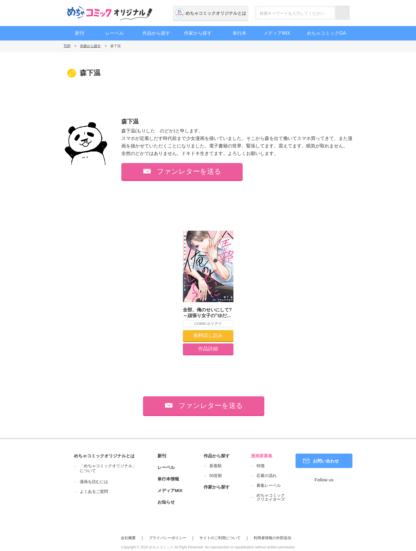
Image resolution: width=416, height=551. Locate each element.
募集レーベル (269, 485)
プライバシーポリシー (167, 538)
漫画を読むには (94, 482)
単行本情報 (168, 479)
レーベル (114, 33)
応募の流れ (267, 476)
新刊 (79, 33)
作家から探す (198, 33)
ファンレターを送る (189, 171)
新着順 (215, 466)
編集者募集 (379, 193)
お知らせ (166, 502)
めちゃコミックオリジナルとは (215, 13)
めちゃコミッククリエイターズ (271, 497)
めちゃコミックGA (326, 33)
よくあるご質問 (94, 491)
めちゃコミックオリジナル (109, 13)
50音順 (215, 476)
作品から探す (156, 33)
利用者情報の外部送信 (272, 538)
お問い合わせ (326, 460)
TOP (67, 46)
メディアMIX (276, 33)
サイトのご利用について (220, 538)
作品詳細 (208, 349)
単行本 (239, 33)
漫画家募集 (261, 456)
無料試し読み (208, 335)
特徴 (261, 466)
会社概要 (128, 538)
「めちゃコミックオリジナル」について (105, 468)
